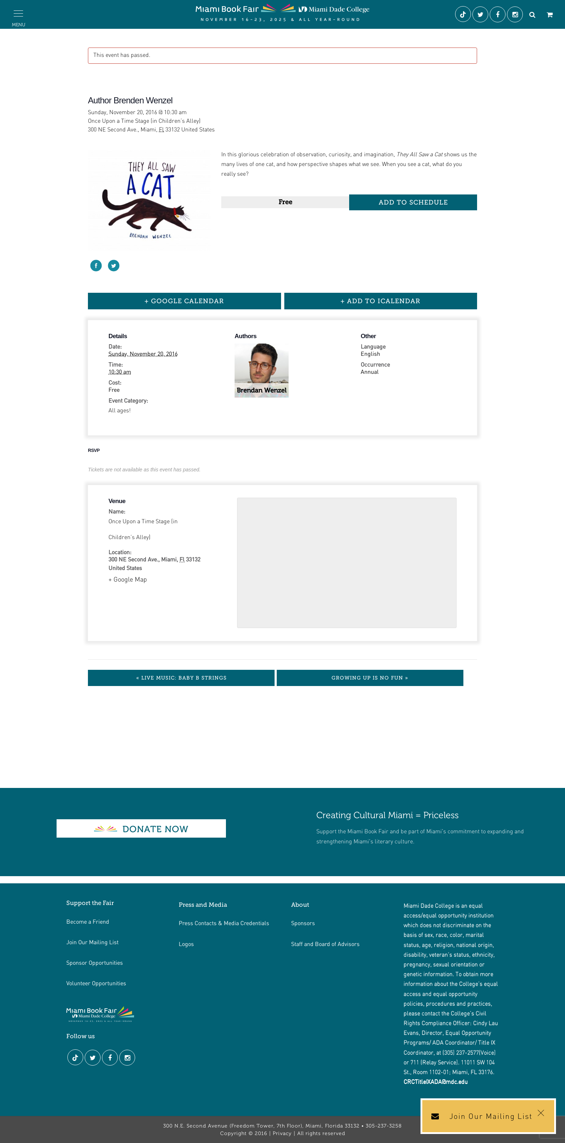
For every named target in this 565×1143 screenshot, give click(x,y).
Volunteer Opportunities (96, 983)
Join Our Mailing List (92, 941)
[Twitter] (481, 15)
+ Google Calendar (184, 301)
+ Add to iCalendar (381, 301)
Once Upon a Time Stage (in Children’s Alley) (143, 530)
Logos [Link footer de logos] (186, 943)
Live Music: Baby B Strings (181, 678)
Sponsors (303, 922)
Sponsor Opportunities (94, 962)
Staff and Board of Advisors (325, 943)
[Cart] (549, 15)
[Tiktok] (463, 15)
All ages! (119, 411)
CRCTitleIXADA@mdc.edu (436, 1082)
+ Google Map (127, 580)
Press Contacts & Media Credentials (224, 922)
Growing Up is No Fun (370, 678)
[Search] (532, 15)
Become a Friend (87, 921)
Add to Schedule (413, 202)
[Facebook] (498, 15)
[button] (18, 14)
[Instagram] (515, 15)
